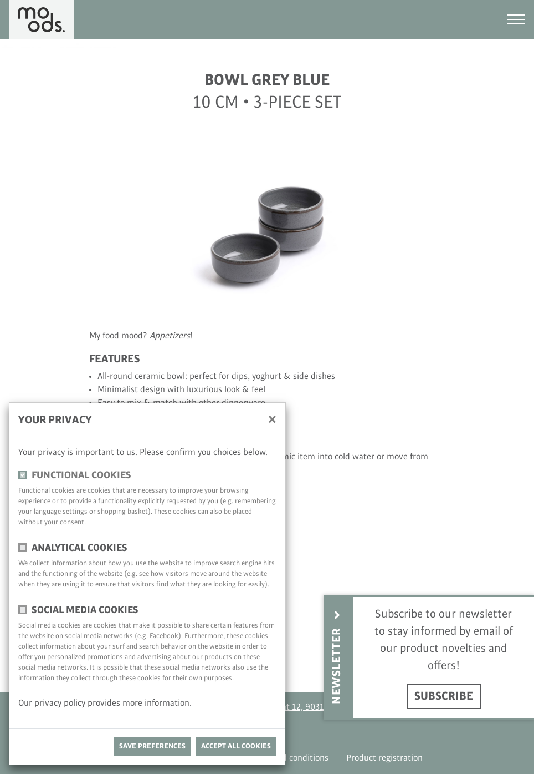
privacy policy (61, 703)
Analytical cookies (79, 548)
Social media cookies (85, 610)
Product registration (384, 758)
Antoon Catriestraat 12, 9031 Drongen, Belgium (304, 707)
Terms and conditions (287, 758)
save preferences (152, 746)
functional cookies (81, 475)
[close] (272, 419)
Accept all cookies (236, 746)
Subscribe (443, 696)
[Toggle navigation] (516, 19)
